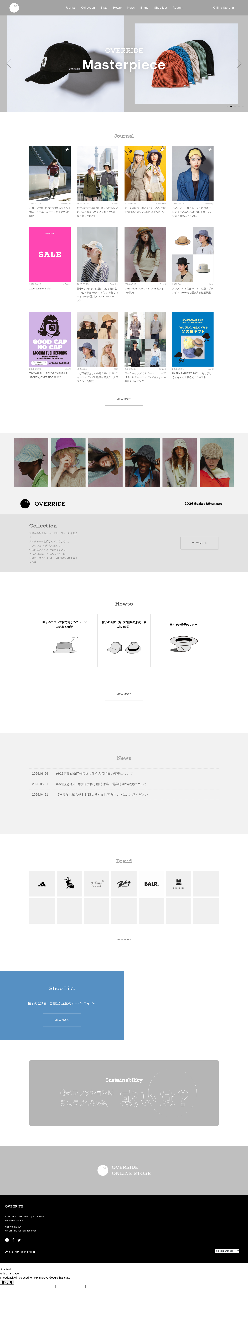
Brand (144, 7)
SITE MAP (38, 1216)
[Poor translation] (9, 1282)
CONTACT (11, 1216)
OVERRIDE (11, 1230)
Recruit (178, 7)
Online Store (221, 7)
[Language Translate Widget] (227, 1251)
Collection (88, 7)
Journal (70, 7)
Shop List (160, 7)
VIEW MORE (124, 399)
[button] (9, 63)
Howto (117, 7)
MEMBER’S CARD (15, 1220)
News (131, 7)
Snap (103, 7)
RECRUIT (24, 1216)
